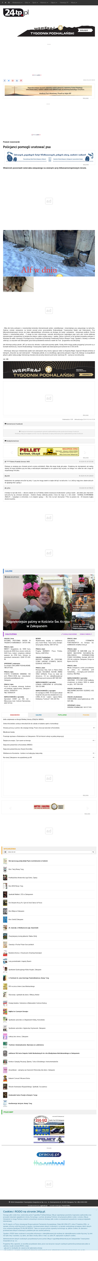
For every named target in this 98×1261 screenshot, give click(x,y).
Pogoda (86, 715)
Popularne (62, 715)
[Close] (96, 1210)
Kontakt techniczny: (37, 1205)
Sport (35, 3)
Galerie (8, 571)
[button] (11, 451)
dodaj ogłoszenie (69, 634)
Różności (44, 3)
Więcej (74, 3)
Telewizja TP (64, 2)
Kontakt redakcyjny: (60, 1205)
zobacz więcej (86, 634)
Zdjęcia (54, 3)
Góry (27, 3)
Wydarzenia (10, 849)
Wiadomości (17, 3)
